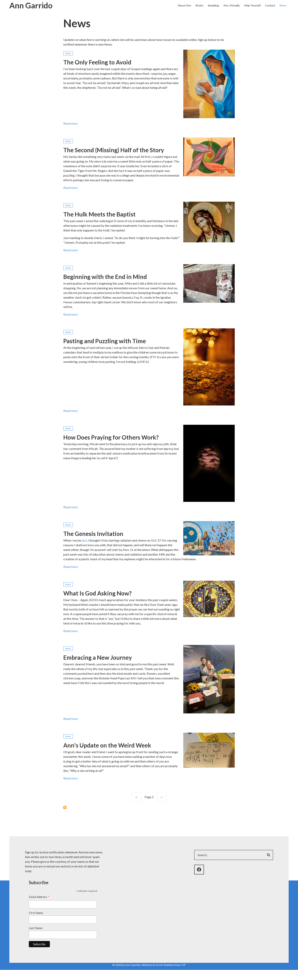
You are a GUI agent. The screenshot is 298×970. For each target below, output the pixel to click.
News (68, 53)
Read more (70, 124)
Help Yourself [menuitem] (252, 5)
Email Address (39, 897)
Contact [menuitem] (270, 5)
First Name (36, 913)
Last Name (35, 928)
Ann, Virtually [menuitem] (231, 5)
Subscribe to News (64, 807)
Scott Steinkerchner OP (171, 964)
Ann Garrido (30, 5)
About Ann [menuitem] (184, 5)
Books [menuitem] (199, 5)
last (84, 540)
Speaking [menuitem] (213, 5)
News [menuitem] (283, 5)
